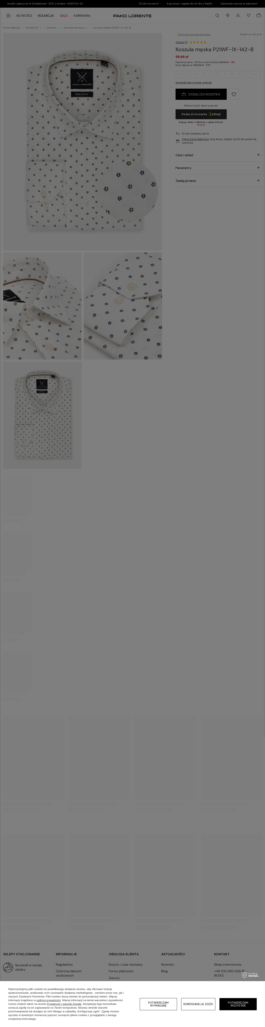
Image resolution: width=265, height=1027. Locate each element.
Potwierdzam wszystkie (238, 1004)
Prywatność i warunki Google (64, 1004)
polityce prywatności (49, 1000)
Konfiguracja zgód (198, 1004)
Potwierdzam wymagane (158, 1004)
